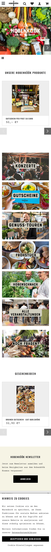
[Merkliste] (32, 3)
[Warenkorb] (47, 3)
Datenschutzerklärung (24, 532)
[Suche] (24, 3)
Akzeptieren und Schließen (25, 538)
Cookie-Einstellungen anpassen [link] (25, 545)
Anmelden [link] (25, 478)
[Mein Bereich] (39, 3)
